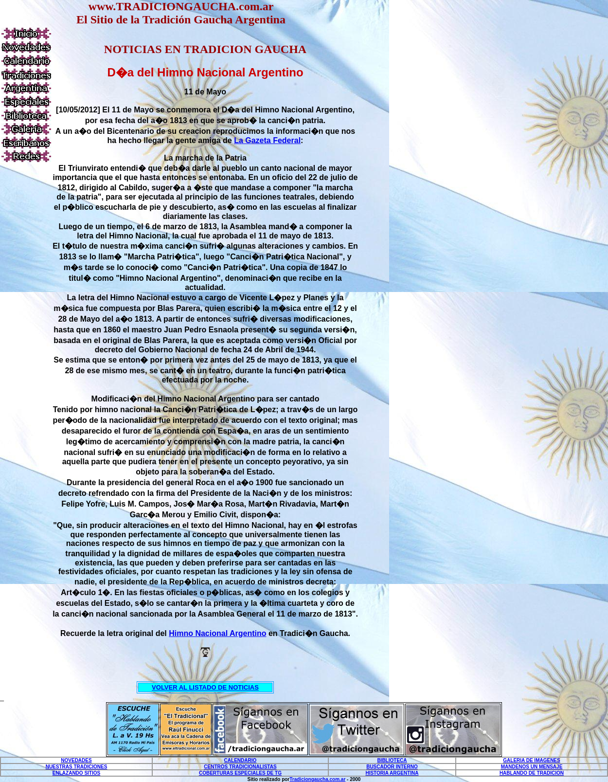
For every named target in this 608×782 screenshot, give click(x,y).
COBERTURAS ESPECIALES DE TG (240, 773)
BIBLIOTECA (392, 760)
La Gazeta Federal (267, 140)
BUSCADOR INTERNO (392, 766)
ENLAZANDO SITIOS (76, 773)
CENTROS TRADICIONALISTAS (240, 766)
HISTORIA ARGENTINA (391, 773)
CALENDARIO (240, 760)
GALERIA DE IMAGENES (531, 760)
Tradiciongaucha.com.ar (317, 779)
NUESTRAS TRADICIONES (76, 766)
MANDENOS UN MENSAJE (532, 766)
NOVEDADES (76, 760)
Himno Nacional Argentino (217, 633)
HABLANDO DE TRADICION (532, 773)
